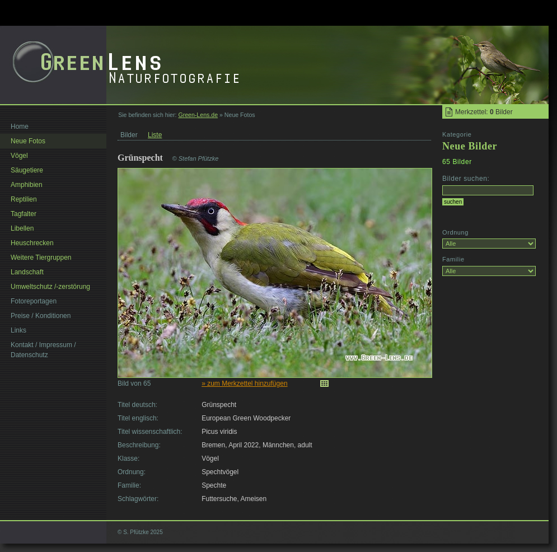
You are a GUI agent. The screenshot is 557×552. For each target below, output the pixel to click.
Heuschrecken (32, 243)
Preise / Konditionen (41, 316)
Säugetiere (27, 170)
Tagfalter (23, 214)
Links (18, 330)
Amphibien (27, 185)
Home (20, 126)
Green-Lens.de (198, 114)
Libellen (22, 228)
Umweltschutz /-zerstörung (50, 287)
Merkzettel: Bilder (484, 112)
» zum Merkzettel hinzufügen (244, 383)
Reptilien (24, 199)
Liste (155, 135)
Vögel (19, 156)
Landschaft (27, 272)
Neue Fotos (28, 141)
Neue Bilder (469, 146)
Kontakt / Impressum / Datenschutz (43, 350)
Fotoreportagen (34, 301)
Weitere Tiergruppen (41, 257)
